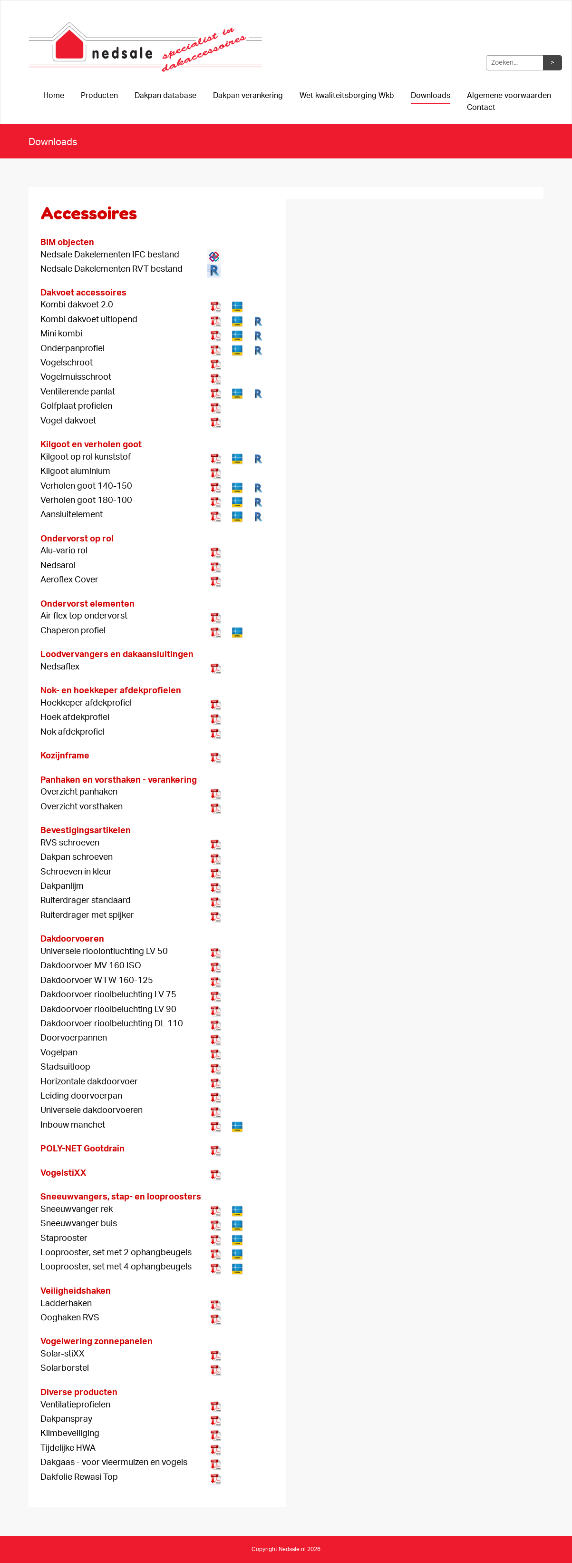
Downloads (430, 95)
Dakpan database (165, 95)
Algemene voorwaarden (509, 95)
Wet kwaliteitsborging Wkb (347, 95)
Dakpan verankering (248, 95)
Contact (481, 107)
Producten (99, 95)
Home (53, 95)
